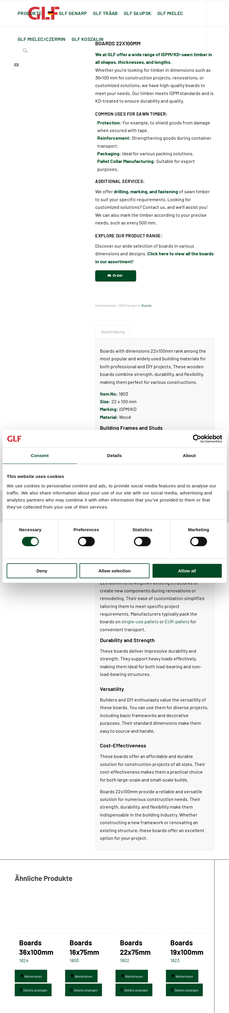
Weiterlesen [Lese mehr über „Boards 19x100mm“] (182, 976)
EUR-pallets (177, 621)
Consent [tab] (40, 455)
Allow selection (114, 570)
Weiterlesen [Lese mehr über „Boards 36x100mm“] (31, 976)
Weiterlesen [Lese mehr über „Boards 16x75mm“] (81, 976)
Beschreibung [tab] (112, 331)
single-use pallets (140, 621)
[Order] (115, 276)
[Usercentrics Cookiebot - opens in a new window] (196, 438)
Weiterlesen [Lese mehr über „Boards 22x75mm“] (132, 976)
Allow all (187, 570)
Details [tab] (114, 455)
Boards (146, 305)
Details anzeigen (33, 990)
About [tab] (189, 455)
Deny (42, 570)
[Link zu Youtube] (16, 64)
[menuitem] (30, 13)
